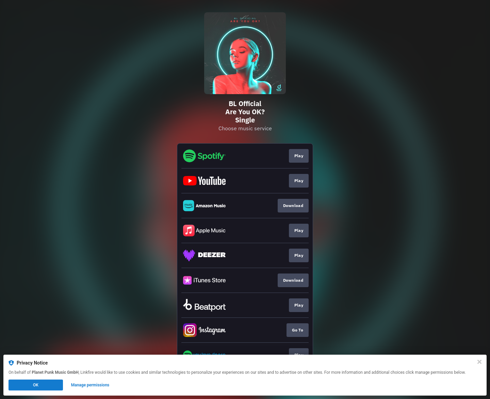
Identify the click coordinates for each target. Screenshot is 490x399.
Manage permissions (90, 385)
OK (35, 385)
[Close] (479, 361)
